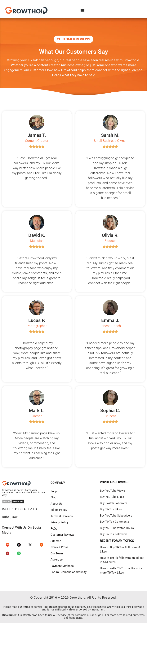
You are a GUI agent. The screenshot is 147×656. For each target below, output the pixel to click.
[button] (82, 10)
